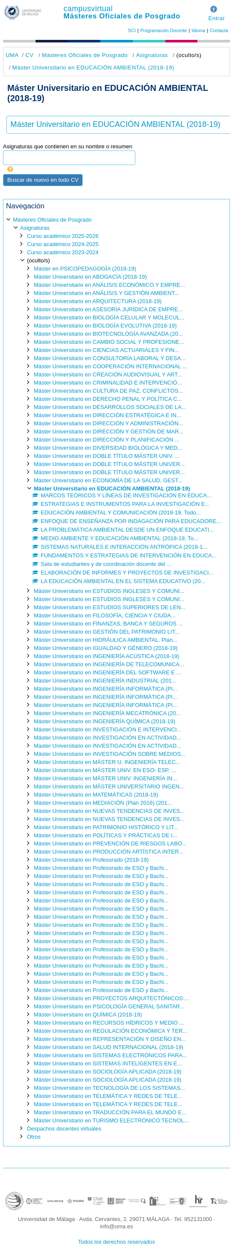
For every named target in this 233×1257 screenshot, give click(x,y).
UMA (12, 55)
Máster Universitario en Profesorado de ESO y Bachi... (101, 868)
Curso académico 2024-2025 (63, 244)
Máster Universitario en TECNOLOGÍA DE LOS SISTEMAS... (109, 1088)
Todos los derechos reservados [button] (116, 1242)
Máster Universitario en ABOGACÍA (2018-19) (90, 277)
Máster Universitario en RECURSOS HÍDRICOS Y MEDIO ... (109, 1022)
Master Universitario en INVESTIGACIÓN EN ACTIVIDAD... (107, 746)
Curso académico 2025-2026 (63, 236)
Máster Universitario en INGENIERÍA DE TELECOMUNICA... (109, 664)
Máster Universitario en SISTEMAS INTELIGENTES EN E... (108, 1063)
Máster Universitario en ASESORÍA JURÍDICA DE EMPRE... (108, 309)
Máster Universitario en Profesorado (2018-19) (91, 860)
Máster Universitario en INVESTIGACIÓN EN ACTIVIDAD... (107, 737)
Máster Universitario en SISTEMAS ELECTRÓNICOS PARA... (110, 1055)
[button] (213, 8)
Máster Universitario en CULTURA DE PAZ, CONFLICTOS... (108, 391)
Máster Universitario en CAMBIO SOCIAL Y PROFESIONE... (109, 342)
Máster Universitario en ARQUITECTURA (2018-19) (97, 301)
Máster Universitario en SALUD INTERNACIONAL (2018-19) (108, 1047)
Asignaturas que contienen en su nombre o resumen (67, 146)
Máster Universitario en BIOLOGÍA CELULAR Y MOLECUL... (109, 317)
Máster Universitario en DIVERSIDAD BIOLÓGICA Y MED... (108, 448)
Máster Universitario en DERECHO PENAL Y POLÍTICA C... (108, 399)
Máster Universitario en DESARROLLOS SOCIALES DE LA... (110, 407)
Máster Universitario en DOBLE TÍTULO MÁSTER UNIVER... (109, 464)
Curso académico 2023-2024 (63, 252)
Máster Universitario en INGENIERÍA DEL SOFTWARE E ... (107, 672)
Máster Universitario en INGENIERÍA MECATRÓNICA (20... (107, 713)
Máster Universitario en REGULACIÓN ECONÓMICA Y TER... (110, 1031)
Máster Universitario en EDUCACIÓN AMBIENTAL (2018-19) (93, 67)
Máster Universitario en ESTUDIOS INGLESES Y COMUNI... (109, 591)
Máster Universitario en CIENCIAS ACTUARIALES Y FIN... (106, 350)
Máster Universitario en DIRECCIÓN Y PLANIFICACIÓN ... (106, 439)
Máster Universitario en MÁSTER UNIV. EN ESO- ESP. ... (105, 770)
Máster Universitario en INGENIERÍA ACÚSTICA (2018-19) (106, 656)
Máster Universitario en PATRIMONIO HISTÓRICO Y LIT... (106, 827)
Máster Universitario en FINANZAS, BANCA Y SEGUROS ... (108, 623)
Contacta (219, 30)
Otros (34, 1137)
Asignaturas (152, 55)
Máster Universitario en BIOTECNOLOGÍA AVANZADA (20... (108, 334)
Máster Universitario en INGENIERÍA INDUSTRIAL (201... (105, 680)
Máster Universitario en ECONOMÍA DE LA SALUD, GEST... (108, 480)
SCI (132, 30)
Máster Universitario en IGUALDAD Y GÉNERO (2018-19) (105, 648)
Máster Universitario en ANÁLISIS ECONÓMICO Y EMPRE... (109, 285)
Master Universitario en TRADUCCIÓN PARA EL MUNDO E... (110, 1112)
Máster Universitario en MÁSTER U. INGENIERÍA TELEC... (107, 762)
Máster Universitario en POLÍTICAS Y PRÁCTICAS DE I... (105, 835)
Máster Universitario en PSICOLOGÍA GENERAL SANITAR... (109, 1006)
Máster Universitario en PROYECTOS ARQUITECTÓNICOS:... (111, 998)
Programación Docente (163, 30)
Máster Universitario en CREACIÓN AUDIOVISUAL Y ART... (108, 374)
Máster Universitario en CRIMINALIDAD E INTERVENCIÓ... (108, 382)
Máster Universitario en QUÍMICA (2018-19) (88, 1014)
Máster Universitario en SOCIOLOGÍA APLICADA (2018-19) (108, 1071)
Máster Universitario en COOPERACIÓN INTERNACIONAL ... (110, 366)
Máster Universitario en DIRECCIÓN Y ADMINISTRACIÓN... (108, 423)
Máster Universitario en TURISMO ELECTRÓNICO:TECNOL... (111, 1120)
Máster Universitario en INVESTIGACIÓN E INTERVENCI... (107, 729)
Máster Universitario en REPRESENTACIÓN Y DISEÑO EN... (110, 1039)
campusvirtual (88, 8)
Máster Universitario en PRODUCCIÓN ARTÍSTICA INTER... (108, 851)
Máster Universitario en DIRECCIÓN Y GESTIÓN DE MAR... (108, 431)
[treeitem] (116, 678)
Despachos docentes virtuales (64, 1128)
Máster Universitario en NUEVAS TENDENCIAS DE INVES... (109, 811)
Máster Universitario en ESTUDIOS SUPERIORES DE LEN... (109, 607)
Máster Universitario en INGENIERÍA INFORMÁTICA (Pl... (105, 689)
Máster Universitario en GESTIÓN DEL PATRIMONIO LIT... (106, 631)
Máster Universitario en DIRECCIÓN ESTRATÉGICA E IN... (107, 415)
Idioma (198, 30)
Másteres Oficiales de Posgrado (121, 16)
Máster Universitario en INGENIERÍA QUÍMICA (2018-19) (104, 721)
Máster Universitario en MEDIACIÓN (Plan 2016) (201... (103, 803)
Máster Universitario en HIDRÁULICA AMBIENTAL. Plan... (105, 640)
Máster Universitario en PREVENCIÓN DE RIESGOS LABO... (110, 843)
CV (29, 55)
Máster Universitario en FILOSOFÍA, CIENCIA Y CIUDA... (105, 615)
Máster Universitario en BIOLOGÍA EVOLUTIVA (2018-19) (105, 325)
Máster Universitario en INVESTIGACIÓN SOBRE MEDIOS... (109, 754)
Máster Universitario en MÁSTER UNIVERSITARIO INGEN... (109, 786)
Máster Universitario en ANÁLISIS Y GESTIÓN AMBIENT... (106, 293)
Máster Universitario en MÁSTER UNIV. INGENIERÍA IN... (105, 778)
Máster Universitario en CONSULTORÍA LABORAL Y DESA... (109, 358)
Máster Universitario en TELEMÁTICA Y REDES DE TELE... (108, 1096)
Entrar (216, 18)
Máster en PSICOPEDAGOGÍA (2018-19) (85, 268)
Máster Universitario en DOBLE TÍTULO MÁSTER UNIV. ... (106, 456)
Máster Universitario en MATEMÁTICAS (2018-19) (96, 794)
